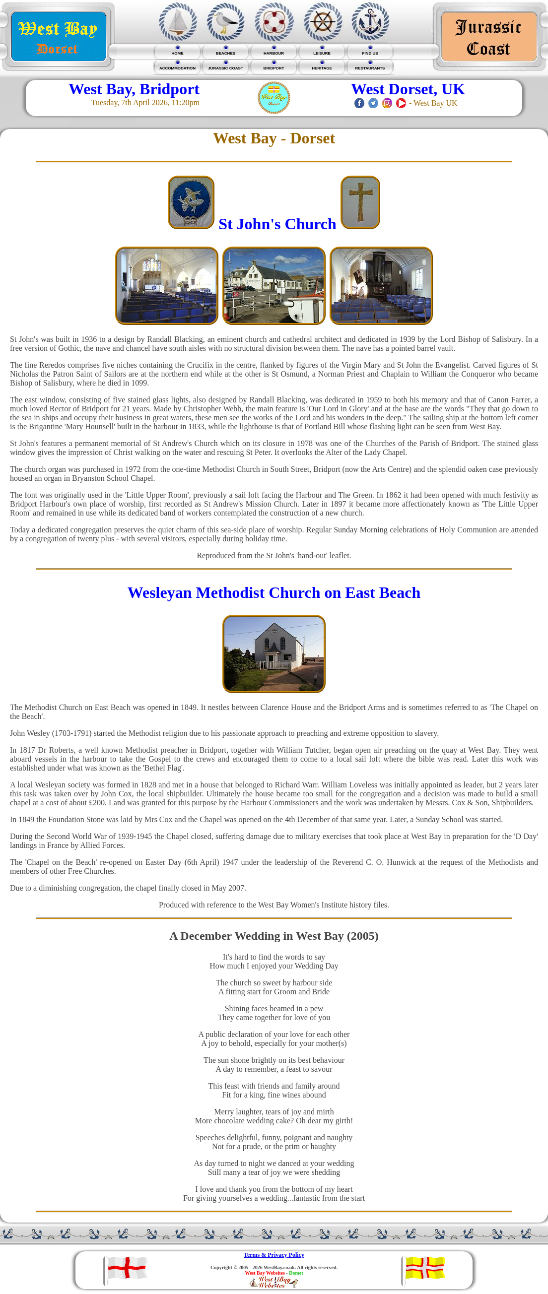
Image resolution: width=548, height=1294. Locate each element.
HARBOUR (274, 53)
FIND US (370, 53)
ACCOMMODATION (177, 68)
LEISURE (322, 53)
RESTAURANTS (370, 68)
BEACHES (225, 53)
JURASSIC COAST (225, 68)
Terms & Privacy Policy (274, 1254)
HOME (178, 53)
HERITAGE (322, 68)
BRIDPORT (274, 68)
